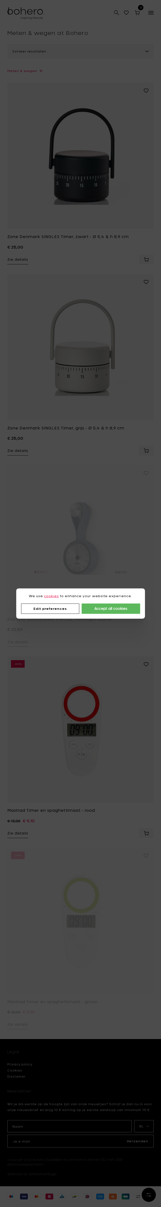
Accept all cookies (110, 608)
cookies (51, 596)
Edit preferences (50, 609)
